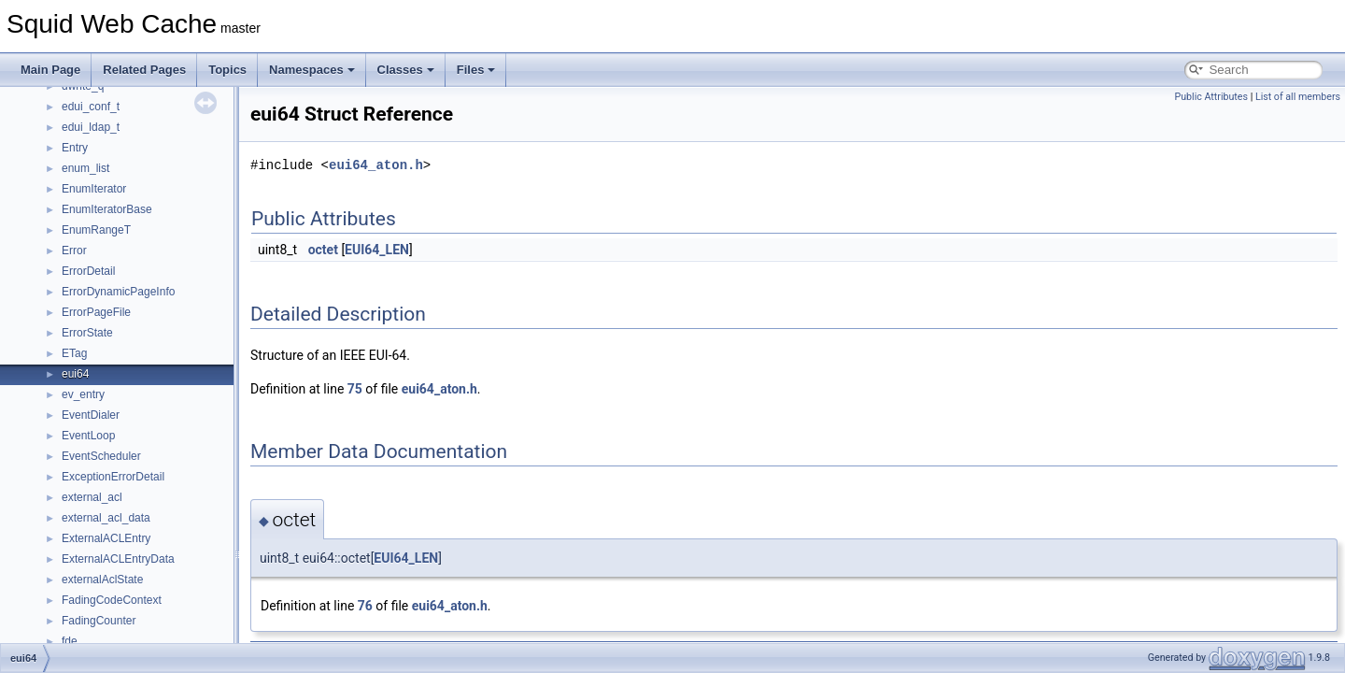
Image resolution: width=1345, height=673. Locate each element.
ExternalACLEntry (106, 538)
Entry (75, 147)
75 (354, 388)
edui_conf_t (91, 106)
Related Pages (144, 70)
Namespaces (312, 70)
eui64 (75, 373)
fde (70, 641)
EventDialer (91, 415)
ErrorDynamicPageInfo (118, 291)
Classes (405, 70)
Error (74, 250)
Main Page (50, 70)
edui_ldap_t (91, 127)
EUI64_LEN (377, 249)
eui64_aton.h (376, 165)
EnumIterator (94, 188)
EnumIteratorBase (107, 209)
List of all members (1297, 97)
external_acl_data (106, 517)
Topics (227, 70)
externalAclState (102, 579)
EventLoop (88, 435)
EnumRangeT (96, 229)
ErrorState (87, 332)
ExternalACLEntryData (118, 559)
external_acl (92, 497)
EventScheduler (101, 456)
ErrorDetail (88, 271)
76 (365, 605)
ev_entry (83, 394)
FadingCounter (98, 620)
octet (323, 249)
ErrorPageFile (96, 312)
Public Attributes (1211, 97)
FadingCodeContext (112, 600)
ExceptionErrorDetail (113, 476)
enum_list (85, 168)
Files (476, 70)
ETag (74, 353)
